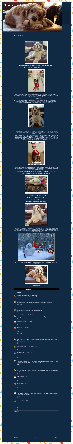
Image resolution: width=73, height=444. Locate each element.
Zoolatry (18, 376)
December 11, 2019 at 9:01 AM (28, 314)
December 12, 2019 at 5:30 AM (24, 376)
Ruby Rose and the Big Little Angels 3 (23, 295)
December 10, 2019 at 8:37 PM (33, 295)
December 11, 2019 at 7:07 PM (32, 346)
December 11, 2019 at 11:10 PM (27, 352)
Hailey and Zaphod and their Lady (22, 346)
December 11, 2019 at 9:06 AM (27, 321)
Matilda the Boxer (19, 321)
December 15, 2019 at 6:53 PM (23, 400)
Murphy (18, 327)
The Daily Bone (15, 5)
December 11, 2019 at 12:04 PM (24, 327)
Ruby (17, 360)
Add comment (16, 411)
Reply (17, 305)
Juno (17, 383)
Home (36, 437)
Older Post (56, 437)
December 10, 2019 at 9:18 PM (22, 301)
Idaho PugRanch (19, 352)
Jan (17, 301)
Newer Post (16, 437)
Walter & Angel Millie (20, 314)
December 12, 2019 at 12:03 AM (23, 360)
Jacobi (18, 400)
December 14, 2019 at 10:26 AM (23, 383)
